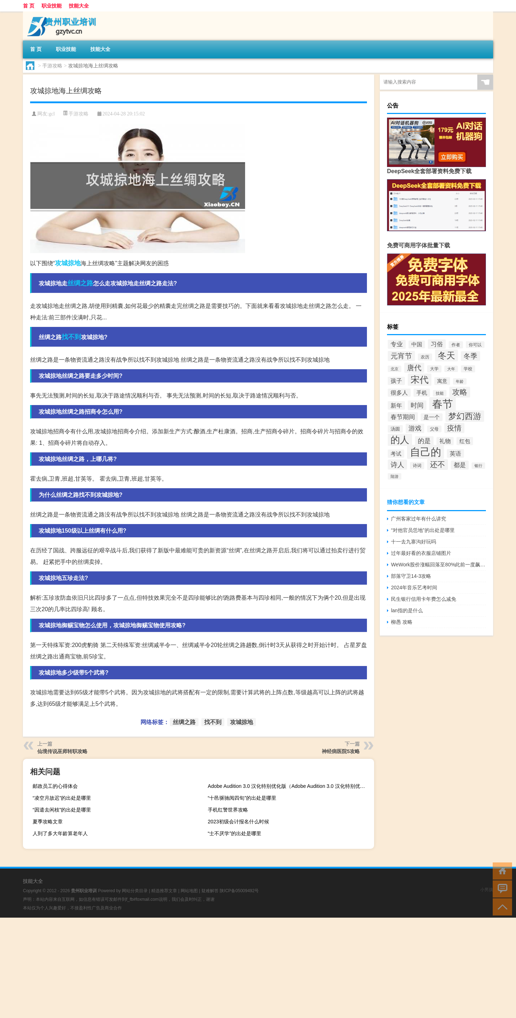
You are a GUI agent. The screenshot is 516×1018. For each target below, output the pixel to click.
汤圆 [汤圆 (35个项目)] (395, 429)
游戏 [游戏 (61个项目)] (414, 428)
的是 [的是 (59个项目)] (424, 440)
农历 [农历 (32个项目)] (425, 357)
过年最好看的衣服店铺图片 (421, 553)
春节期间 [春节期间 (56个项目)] (403, 416)
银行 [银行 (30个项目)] (478, 465)
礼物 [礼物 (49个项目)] (445, 441)
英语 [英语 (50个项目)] (455, 453)
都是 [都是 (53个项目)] (460, 465)
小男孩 (486, 889)
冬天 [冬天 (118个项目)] (446, 355)
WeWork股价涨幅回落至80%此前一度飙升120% (438, 564)
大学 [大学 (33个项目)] (434, 368)
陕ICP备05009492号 (239, 890)
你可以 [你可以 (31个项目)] (475, 344)
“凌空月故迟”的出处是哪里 (62, 798)
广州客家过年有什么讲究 (418, 519)
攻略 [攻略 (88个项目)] (459, 392)
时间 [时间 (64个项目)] (417, 405)
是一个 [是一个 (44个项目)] (432, 417)
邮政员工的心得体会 (55, 786)
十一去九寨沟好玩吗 (413, 541)
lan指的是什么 (407, 610)
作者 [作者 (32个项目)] (456, 344)
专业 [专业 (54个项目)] (397, 344)
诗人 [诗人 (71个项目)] (397, 464)
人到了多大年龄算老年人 (60, 833)
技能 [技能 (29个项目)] (440, 393)
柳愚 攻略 (401, 622)
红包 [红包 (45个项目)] (464, 441)
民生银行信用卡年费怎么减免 (423, 599)
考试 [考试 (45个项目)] (396, 454)
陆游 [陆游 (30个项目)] (394, 476)
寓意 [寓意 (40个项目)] (442, 381)
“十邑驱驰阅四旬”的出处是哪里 (242, 798)
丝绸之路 (80, 283)
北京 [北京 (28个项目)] (394, 369)
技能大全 (79, 6)
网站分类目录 (135, 890)
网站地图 (189, 890)
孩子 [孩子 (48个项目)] (396, 381)
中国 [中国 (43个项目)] (416, 344)
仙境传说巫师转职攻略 (62, 751)
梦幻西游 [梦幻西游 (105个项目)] (464, 416)
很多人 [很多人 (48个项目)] (399, 393)
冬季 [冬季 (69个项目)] (470, 356)
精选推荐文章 (164, 890)
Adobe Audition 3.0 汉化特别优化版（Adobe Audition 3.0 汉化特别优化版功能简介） (290, 786)
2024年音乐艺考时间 (414, 587)
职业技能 (52, 6)
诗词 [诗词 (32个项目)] (417, 465)
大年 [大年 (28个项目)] (451, 369)
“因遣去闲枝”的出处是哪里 (62, 810)
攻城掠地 (68, 263)
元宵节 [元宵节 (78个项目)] (401, 356)
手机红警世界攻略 (228, 810)
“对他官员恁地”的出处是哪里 (422, 530)
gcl (52, 113)
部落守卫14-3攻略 (411, 576)
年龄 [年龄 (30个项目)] (460, 381)
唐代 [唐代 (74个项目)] (414, 368)
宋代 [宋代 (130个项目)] (420, 380)
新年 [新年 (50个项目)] (396, 405)
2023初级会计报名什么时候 (238, 821)
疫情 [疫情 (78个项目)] (454, 428)
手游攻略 (52, 65)
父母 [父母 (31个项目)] (434, 429)
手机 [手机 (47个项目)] (421, 393)
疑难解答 (210, 890)
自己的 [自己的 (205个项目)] (425, 452)
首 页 (28, 6)
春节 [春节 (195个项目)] (442, 404)
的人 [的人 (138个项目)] (400, 440)
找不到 (71, 337)
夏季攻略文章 (48, 821)
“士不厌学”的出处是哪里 (234, 833)
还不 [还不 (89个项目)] (437, 464)
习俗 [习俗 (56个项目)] (437, 344)
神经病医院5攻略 (341, 751)
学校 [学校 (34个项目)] (468, 368)
